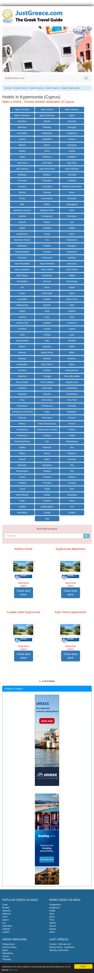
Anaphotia (72, 133)
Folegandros (55, 904)
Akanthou (22, 121)
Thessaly (6, 959)
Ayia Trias (71, 163)
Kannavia (22, 257)
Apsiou (47, 145)
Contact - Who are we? (60, 944)
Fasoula (22, 222)
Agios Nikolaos (72, 109)
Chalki (52, 910)
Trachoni (47, 477)
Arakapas (71, 145)
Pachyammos (71, 370)
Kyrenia (46, 305)
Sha (72, 447)
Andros (52, 923)
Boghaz (46, 174)
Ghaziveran (22, 234)
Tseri (72, 489)
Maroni (22, 346)
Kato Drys (71, 263)
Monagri (22, 358)
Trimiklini (22, 483)
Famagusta (47, 216)
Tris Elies (47, 483)
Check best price (23, 592)
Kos (4, 923)
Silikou (22, 453)
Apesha (22, 145)
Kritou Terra (71, 299)
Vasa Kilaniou (22, 495)
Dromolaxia (47, 198)
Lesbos (5, 932)
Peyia (47, 412)
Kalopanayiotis (22, 252)
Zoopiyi (71, 512)
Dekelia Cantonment (71, 186)
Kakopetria (72, 240)
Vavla (22, 500)
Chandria (71, 174)
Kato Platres (72, 269)
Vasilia (47, 495)
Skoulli (22, 459)
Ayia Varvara (22, 169)
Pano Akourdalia (72, 376)
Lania (47, 311)
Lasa (47, 317)
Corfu (4, 917)
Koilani (72, 287)
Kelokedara (22, 281)
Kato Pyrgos (22, 275)
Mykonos (6, 914)
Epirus (5, 950)
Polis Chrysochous (47, 423)
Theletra (47, 471)
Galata (22, 228)
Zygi (47, 518)
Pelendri (47, 394)
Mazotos (47, 346)
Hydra (52, 932)
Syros (52, 917)
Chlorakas (47, 180)
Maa (47, 340)
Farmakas (72, 216)
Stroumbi (72, 459)
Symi (51, 914)
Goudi (47, 234)
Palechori (22, 376)
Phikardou (72, 412)
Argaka (22, 151)
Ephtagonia (71, 204)
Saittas (22, 447)
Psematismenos (22, 441)
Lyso (72, 335)
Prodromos (22, 435)
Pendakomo (72, 394)
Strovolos (22, 465)
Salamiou (47, 447)
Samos (5, 920)
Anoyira (71, 139)
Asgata (72, 151)
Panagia (47, 376)
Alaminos (22, 127)
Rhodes (6, 907)
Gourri (72, 234)
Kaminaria (72, 252)
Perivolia (72, 406)
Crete (4, 904)
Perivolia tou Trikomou (22, 412)
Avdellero (71, 157)
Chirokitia (22, 180)
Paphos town (72, 382)
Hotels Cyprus (36, 88)
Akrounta (72, 121)
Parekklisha (71, 388)
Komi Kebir (47, 293)
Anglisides (47, 139)
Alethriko (47, 127)
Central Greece (9, 947)
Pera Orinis (47, 400)
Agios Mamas (47, 109)
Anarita (22, 139)
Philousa (22, 418)
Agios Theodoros (22, 115)
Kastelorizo (54, 907)
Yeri (72, 506)
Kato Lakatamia (22, 269)
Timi (72, 471)
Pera (22, 400)
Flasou (47, 222)
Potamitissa (22, 429)
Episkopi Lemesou (22, 210)
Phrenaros (47, 418)
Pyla (47, 441)
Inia (47, 240)
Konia (72, 293)
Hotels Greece (20, 88)
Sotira (47, 459)
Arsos (47, 151)
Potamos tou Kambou (47, 429)
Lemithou (22, 329)
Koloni (22, 293)
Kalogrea (72, 246)
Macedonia (7, 953)
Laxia (71, 317)
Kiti (22, 287)
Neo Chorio (47, 364)
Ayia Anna (22, 163)
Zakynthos (7, 926)
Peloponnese (8, 944)
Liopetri (71, 329)
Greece (8, 88)
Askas (22, 157)
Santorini (6, 910)
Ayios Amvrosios (47, 169)
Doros (72, 192)
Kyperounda (22, 305)
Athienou (47, 157)
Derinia (22, 192)
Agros (72, 115)
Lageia (22, 311)
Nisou (72, 364)
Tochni (22, 477)
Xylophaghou (47, 506)
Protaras (47, 435)
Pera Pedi (71, 400)
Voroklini (47, 500)
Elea (22, 204)
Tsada (47, 489)
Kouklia (47, 299)
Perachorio (22, 406)
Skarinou (72, 453)
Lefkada (6, 929)
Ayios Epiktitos (72, 169)
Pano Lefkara (47, 382)
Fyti (72, 222)
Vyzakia (22, 506)
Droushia (72, 198)
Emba (47, 204)
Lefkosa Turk (22, 323)
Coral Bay (47, 186)
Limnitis (46, 329)
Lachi (71, 305)
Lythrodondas (22, 340)
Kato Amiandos (47, 263)
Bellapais (22, 174)
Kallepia (47, 246)
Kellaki (72, 275)
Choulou (22, 186)
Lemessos (72, 323)
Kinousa (47, 281)
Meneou (22, 352)
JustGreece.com (14, 78)
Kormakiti (22, 299)
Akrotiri (47, 121)
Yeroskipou (22, 512)
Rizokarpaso (72, 441)
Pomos (72, 423)
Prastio (72, 429)
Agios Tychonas (47, 115)
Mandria (72, 340)
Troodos (72, 483)
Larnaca (22, 317)
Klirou (47, 287)
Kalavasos (22, 246)
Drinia (22, 198)
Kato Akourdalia (22, 263)
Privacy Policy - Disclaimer (61, 947)
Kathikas (72, 257)
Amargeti (72, 127)
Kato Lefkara (47, 269)
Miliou (72, 352)
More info (13, 970)
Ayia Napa (47, 163)
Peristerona (47, 406)
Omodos (22, 370)
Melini (72, 346)
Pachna (46, 370)
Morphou (72, 358)
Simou (47, 453)
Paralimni (22, 388)
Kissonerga (72, 281)
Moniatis (47, 358)
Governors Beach (22, 240)
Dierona (47, 192)
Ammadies (22, 133)
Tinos (51, 920)
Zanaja (47, 512)
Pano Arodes (22, 382)
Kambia (46, 252)
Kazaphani (47, 275)
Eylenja (22, 216)
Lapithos (72, 311)
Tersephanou (22, 471)
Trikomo (72, 477)
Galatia (72, 228)
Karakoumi (47, 257)
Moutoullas (22, 364)
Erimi (71, 210)
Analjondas (47, 133)
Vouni (71, 500)
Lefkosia (47, 323)
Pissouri (72, 418)
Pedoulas (22, 394)
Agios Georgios (22, 109)
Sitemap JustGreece (59, 950)
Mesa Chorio (47, 352)
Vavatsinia (72, 495)
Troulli (22, 489)
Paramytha (47, 388)
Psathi (72, 435)
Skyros (52, 926)
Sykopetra (47, 465)
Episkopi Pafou (47, 210)
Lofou (22, 335)
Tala (72, 465)
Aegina (52, 929)
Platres (22, 423)
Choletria (72, 180)
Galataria (47, 228)
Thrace (5, 956)
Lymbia (47, 335)
